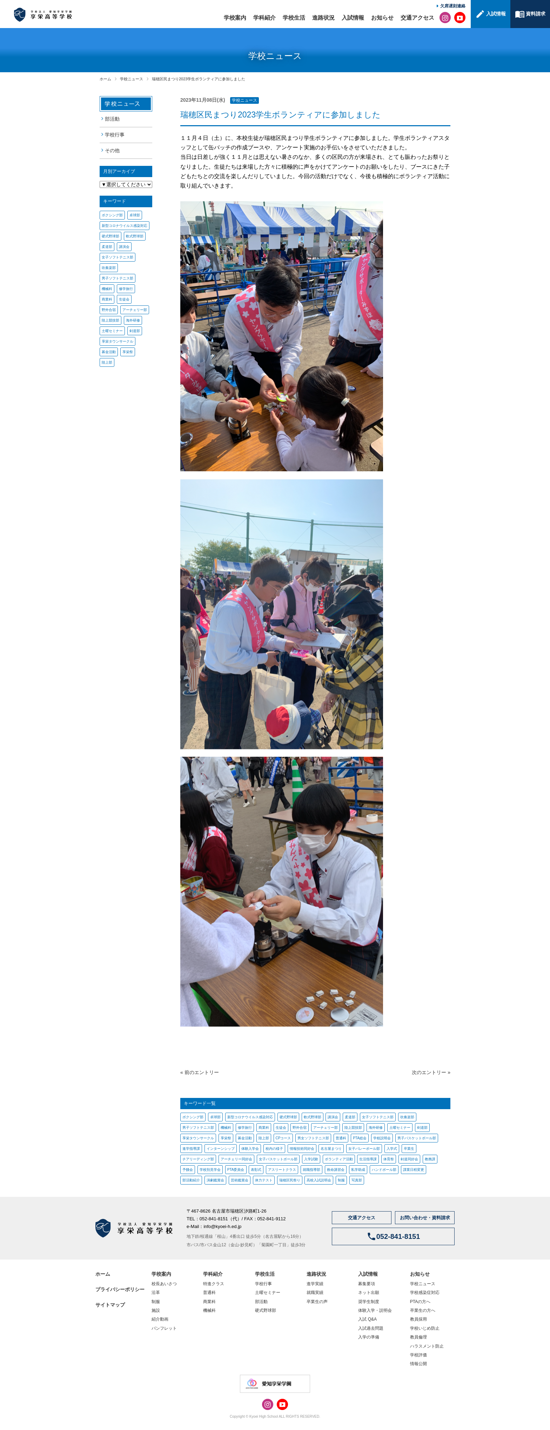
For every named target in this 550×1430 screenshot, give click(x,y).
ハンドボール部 (384, 1170)
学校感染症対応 (425, 1292)
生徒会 (124, 299)
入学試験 (311, 1159)
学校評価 (418, 1355)
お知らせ (382, 18)
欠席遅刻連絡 (452, 6)
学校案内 (235, 18)
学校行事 (115, 134)
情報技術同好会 (302, 1149)
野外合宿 (109, 310)
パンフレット (164, 1328)
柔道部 (107, 247)
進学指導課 (191, 1149)
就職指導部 (311, 1170)
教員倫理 (418, 1337)
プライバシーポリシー (120, 1289)
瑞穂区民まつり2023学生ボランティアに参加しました (198, 79)
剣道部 (134, 331)
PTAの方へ (420, 1301)
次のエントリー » (431, 1072)
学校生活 (294, 18)
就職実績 (315, 1292)
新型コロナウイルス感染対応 (124, 226)
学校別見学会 (210, 1170)
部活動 (112, 119)
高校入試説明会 (319, 1180)
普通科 (341, 1138)
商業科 (107, 299)
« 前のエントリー (199, 1072)
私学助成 (358, 1170)
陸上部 (107, 362)
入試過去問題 (370, 1328)
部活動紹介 (191, 1180)
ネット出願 (368, 1292)
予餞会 (187, 1170)
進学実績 (315, 1283)
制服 (341, 1180)
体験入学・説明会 (375, 1310)
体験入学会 (250, 1149)
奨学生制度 (368, 1301)
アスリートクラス (282, 1170)
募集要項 (366, 1283)
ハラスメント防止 (427, 1346)
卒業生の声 (317, 1301)
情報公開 (418, 1363)
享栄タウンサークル (117, 341)
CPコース (283, 1138)
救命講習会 (335, 1170)
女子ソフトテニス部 (117, 257)
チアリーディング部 (198, 1159)
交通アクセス (417, 18)
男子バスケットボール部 (416, 1138)
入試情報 (353, 18)
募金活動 (109, 352)
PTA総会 (360, 1138)
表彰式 (256, 1170)
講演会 (124, 247)
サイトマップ (110, 1305)
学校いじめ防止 (425, 1328)
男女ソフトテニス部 (313, 1138)
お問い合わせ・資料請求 (425, 1217)
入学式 (392, 1149)
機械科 (107, 289)
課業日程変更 (413, 1170)
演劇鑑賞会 (215, 1180)
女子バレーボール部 (364, 1149)
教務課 (430, 1159)
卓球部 (134, 215)
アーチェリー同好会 (236, 1159)
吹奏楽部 (109, 268)
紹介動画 (160, 1319)
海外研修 (133, 320)
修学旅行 (126, 289)
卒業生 (409, 1149)
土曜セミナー (112, 331)
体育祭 (388, 1159)
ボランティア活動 (339, 1159)
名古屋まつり (331, 1149)
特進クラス (213, 1283)
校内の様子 (274, 1149)
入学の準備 (368, 1337)
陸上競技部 (110, 320)
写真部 (356, 1180)
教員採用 (418, 1319)
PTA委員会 (235, 1170)
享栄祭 (127, 352)
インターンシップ (221, 1149)
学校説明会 (382, 1138)
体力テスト (264, 1180)
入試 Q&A (367, 1319)
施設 (156, 1310)
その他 (112, 150)
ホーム (105, 79)
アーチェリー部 (134, 310)
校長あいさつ (164, 1283)
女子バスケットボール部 (278, 1159)
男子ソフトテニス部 (117, 278)
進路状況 (323, 18)
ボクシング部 (112, 215)
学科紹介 (264, 18)
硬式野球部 (110, 236)
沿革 (156, 1292)
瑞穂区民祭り (289, 1180)
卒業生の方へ (422, 1310)
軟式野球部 (134, 236)
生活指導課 (368, 1159)
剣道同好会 (409, 1159)
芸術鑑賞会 (239, 1180)
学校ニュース (131, 79)
